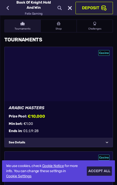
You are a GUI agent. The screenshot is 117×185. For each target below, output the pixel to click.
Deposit (94, 8)
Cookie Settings (18, 176)
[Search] (59, 8)
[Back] (7, 8)
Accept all (99, 171)
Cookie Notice (53, 166)
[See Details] (107, 142)
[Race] (70, 8)
